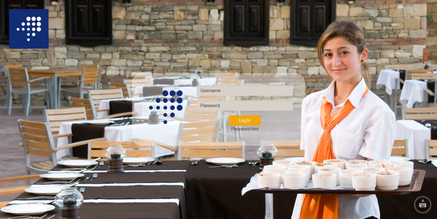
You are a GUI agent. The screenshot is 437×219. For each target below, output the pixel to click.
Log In (244, 120)
